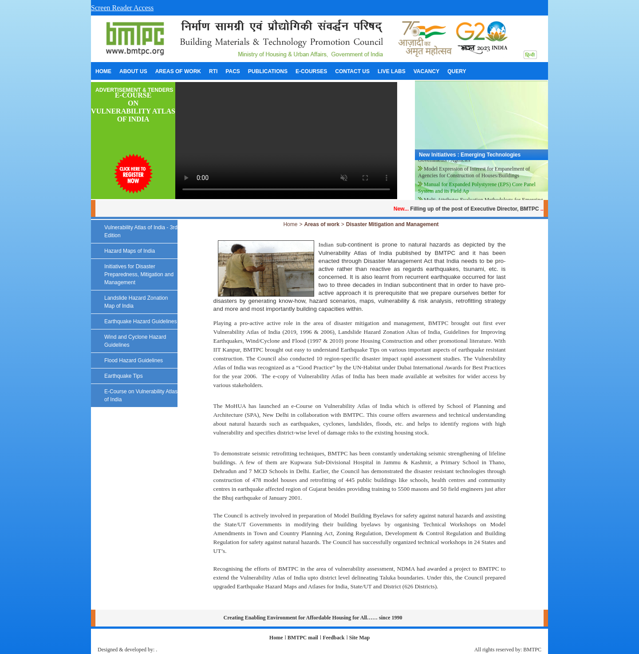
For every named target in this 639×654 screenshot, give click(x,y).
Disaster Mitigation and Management (392, 224)
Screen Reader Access (122, 8)
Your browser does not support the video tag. (286, 140)
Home (290, 224)
